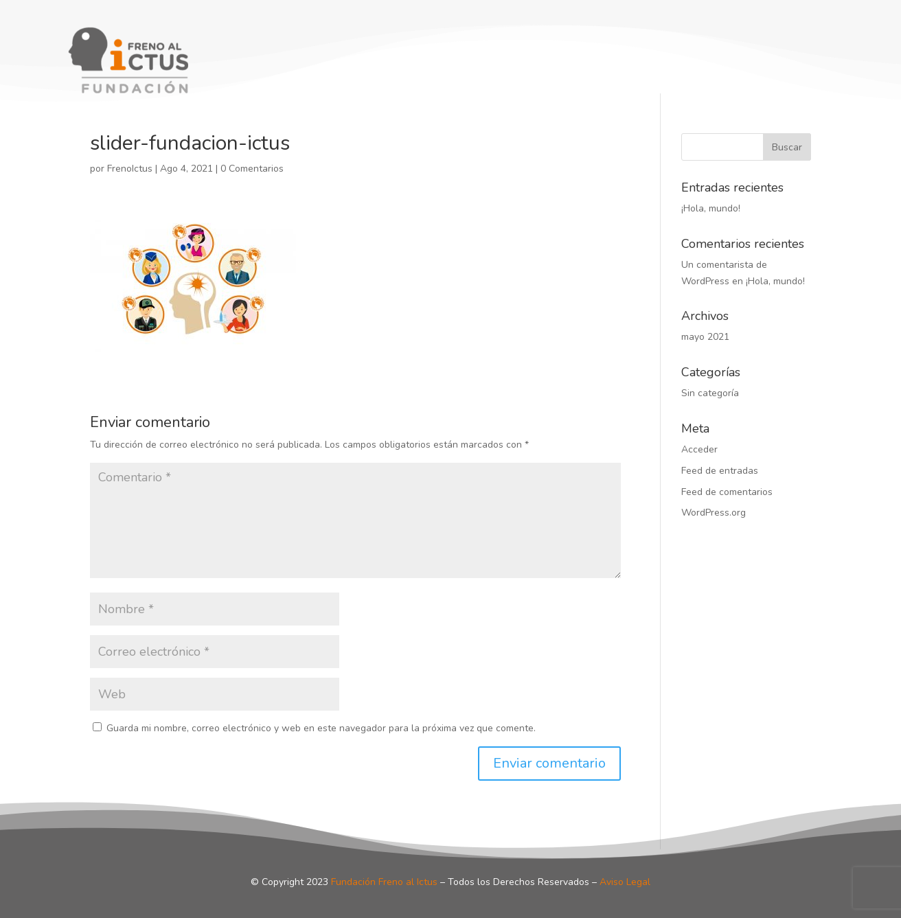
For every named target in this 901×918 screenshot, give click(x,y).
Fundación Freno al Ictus (384, 881)
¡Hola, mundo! (710, 208)
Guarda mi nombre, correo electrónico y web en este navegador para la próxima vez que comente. (321, 728)
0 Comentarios (252, 168)
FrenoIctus (129, 168)
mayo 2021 (705, 336)
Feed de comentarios (727, 491)
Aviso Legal (625, 881)
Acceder (699, 449)
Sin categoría (710, 393)
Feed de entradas (719, 470)
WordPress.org (713, 512)
